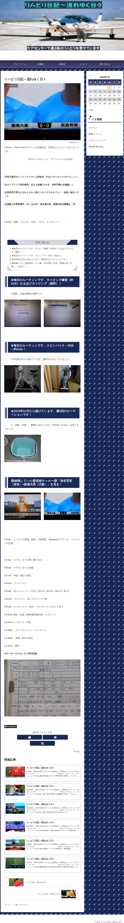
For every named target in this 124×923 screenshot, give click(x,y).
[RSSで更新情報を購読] (48, 738)
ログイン (93, 127)
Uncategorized (10, 727)
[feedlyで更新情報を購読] (42, 738)
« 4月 (90, 110)
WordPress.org (96, 146)
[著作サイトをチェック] (36, 738)
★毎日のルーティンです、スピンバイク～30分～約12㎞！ (37, 256)
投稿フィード (95, 134)
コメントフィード (97, 140)
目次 (38, 242)
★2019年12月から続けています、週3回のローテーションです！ (40, 260)
